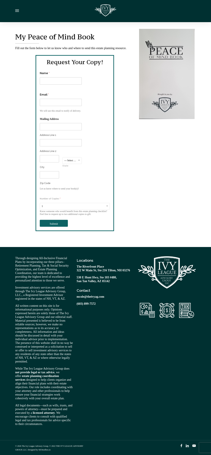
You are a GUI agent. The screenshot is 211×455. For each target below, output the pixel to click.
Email (44, 94)
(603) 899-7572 (86, 303)
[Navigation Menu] (17, 11)
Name (45, 73)
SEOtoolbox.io (44, 450)
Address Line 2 (48, 151)
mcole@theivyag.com (90, 296)
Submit (54, 223)
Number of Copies (50, 199)
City (42, 167)
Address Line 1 (48, 135)
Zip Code (45, 183)
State (65, 166)
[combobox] (72, 160)
